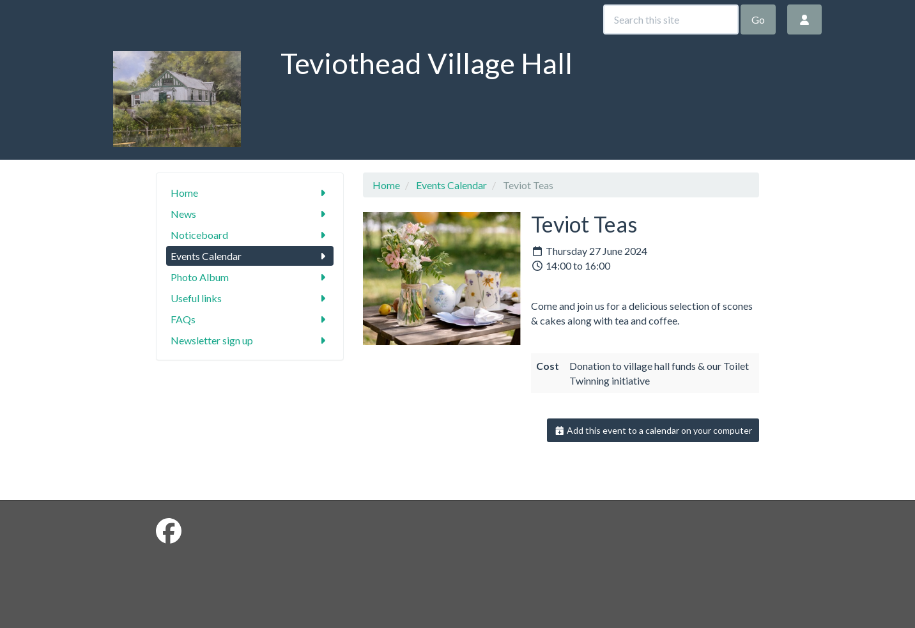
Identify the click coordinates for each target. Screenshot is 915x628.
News (250, 213)
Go (758, 19)
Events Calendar (250, 256)
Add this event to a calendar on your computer (653, 430)
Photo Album (250, 277)
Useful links (250, 298)
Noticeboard (250, 234)
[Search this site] (671, 19)
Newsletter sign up (250, 340)
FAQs (250, 319)
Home (250, 192)
